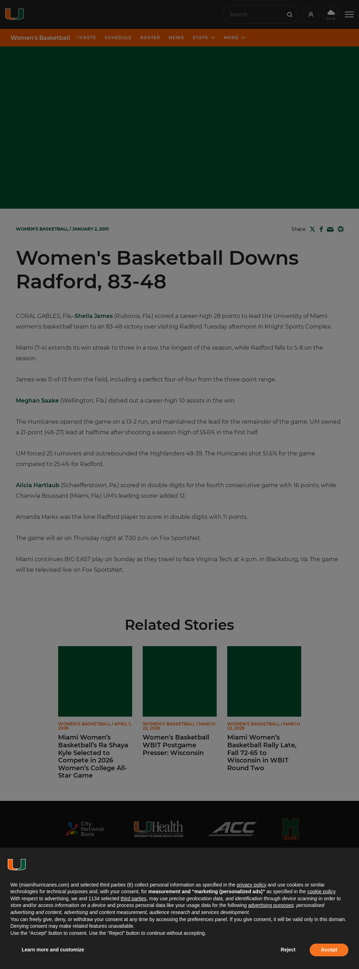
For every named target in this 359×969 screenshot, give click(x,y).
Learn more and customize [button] (53, 949)
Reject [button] (288, 949)
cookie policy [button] (321, 891)
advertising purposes (270, 905)
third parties (133, 898)
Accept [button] (329, 949)
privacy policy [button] (251, 885)
